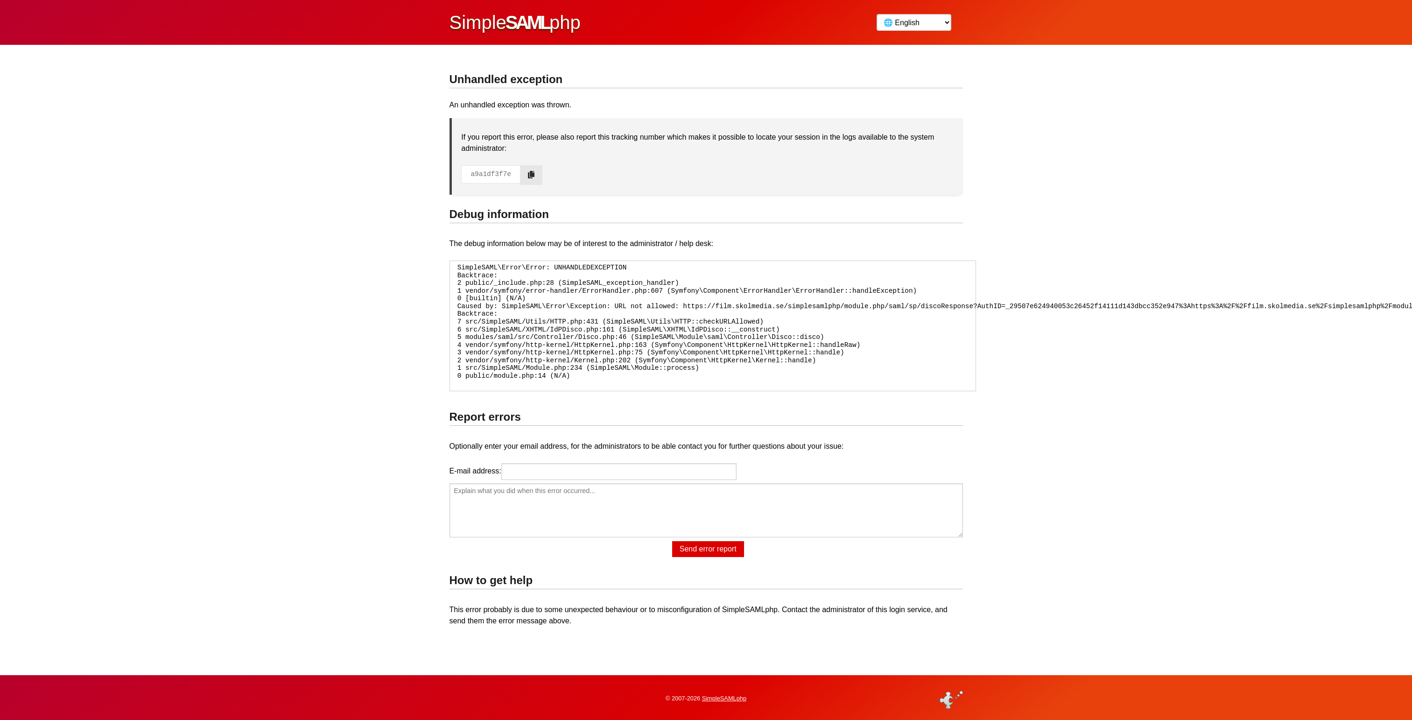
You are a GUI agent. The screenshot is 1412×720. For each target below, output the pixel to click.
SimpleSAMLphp (724, 698)
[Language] (914, 22)
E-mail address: (475, 471)
